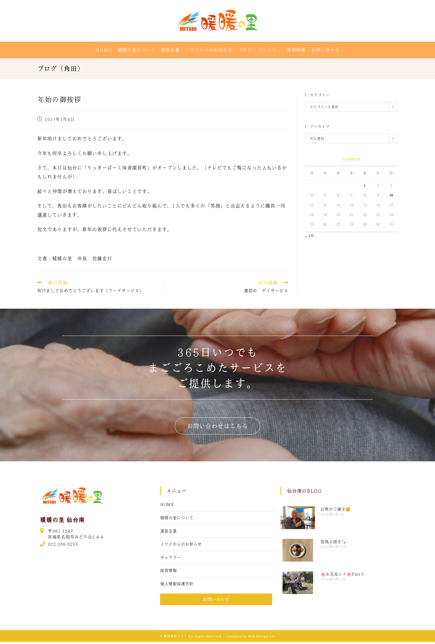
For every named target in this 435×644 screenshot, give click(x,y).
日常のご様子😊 (335, 509)
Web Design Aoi (261, 638)
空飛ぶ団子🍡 (333, 541)
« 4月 (309, 235)
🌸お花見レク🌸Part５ (342, 574)
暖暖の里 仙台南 (62, 520)
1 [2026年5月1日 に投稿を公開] (365, 185)
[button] (217, 426)
